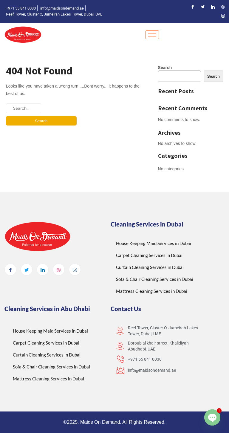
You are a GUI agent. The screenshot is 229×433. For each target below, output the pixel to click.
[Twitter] (202, 6)
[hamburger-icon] (152, 34)
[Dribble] (223, 6)
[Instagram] (223, 15)
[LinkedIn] (212, 6)
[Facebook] (192, 6)
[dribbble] (59, 270)
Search (165, 67)
